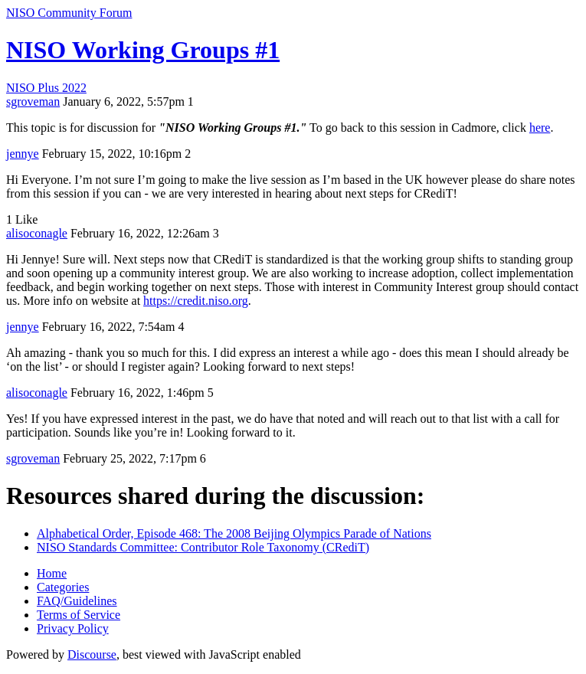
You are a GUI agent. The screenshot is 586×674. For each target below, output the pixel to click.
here (540, 127)
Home (52, 573)
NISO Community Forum (69, 12)
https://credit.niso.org (195, 300)
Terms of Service (78, 614)
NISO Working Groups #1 (143, 50)
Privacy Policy (73, 628)
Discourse (91, 654)
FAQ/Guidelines (77, 600)
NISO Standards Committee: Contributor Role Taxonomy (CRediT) (203, 547)
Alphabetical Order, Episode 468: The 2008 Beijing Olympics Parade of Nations (234, 533)
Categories (63, 587)
